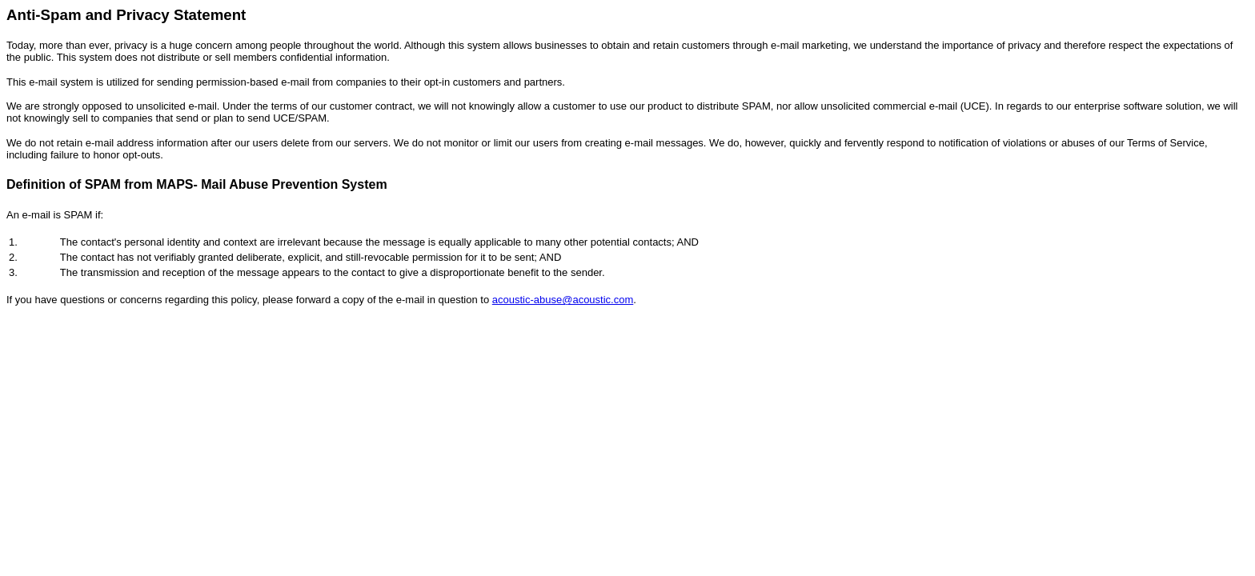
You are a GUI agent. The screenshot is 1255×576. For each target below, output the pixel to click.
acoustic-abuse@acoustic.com (563, 300)
